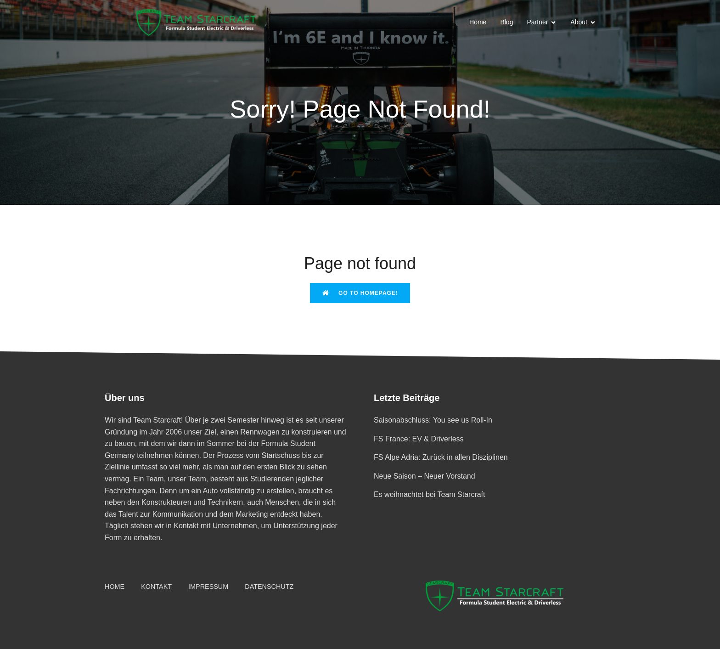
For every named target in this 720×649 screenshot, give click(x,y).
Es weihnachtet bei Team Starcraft (429, 494)
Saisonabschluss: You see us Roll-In (433, 420)
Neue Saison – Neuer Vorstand (424, 476)
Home (477, 22)
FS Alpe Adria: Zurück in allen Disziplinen (441, 457)
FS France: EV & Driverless (419, 439)
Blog (506, 22)
